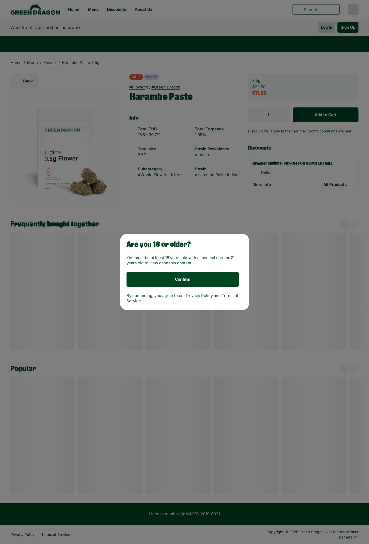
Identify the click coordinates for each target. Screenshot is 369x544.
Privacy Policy (199, 295)
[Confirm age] (183, 279)
